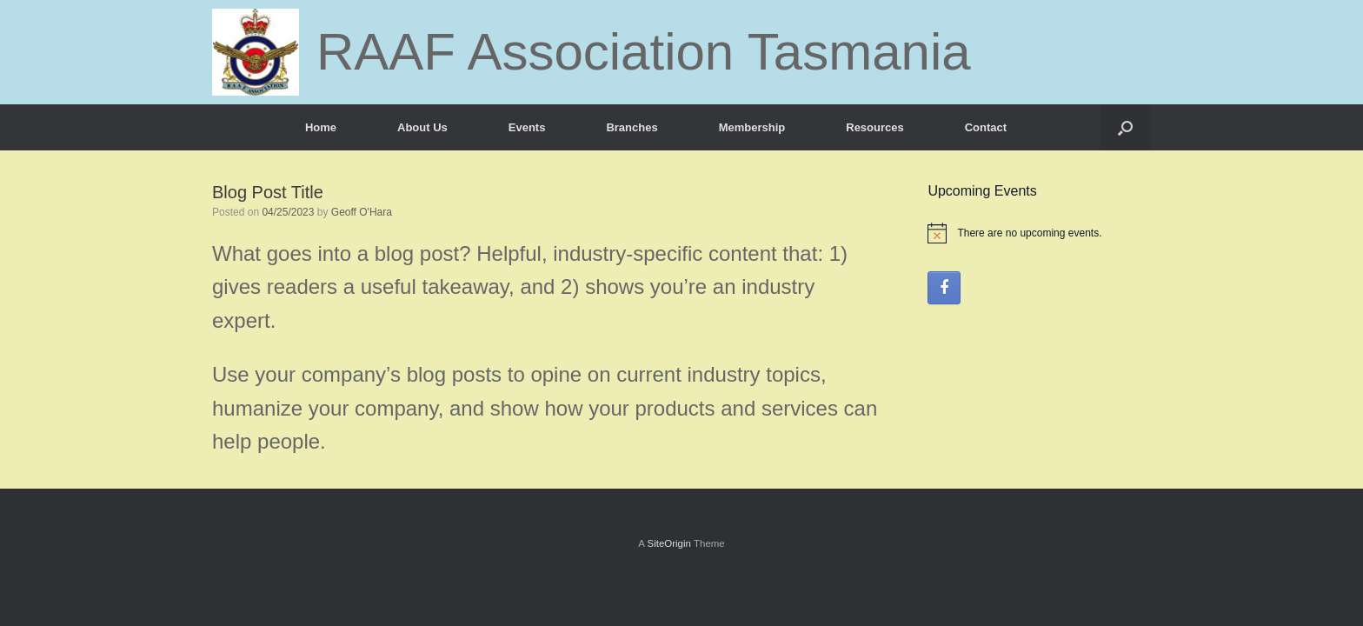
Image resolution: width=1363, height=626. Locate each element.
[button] (1125, 127)
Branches (631, 127)
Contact (986, 127)
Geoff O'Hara (361, 212)
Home (320, 127)
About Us (422, 127)
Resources (874, 127)
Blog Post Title (267, 192)
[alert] (1039, 233)
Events (527, 127)
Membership (752, 127)
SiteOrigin (669, 543)
